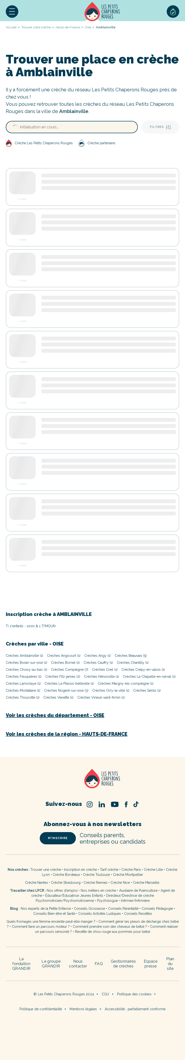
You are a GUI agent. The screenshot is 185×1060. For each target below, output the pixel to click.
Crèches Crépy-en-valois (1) (143, 669)
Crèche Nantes (36, 882)
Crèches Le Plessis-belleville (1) (69, 683)
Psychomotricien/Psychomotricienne (65, 901)
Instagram (90, 804)
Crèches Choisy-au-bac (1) (26, 669)
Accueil (102, 11)
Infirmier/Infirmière (135, 901)
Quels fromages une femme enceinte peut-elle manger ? (51, 921)
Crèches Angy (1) (97, 656)
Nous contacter (78, 963)
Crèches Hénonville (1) (101, 676)
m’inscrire (58, 838)
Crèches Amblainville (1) (24, 656)
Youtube (115, 804)
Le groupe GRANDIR (50, 963)
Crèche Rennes (95, 882)
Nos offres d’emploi (62, 890)
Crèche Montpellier (128, 875)
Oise (88, 27)
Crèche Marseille (146, 882)
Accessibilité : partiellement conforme (135, 1009)
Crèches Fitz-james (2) (62, 676)
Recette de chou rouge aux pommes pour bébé (112, 932)
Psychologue (107, 901)
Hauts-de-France (68, 27)
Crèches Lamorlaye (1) (23, 683)
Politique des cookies (134, 994)
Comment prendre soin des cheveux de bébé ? (110, 926)
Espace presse (151, 963)
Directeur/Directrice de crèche (130, 895)
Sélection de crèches (173, 11)
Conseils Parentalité (123, 908)
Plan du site (170, 964)
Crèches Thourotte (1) (23, 697)
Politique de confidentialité (41, 1009)
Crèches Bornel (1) (65, 663)
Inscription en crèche (80, 870)
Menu (12, 11)
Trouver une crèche (45, 870)
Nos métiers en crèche (98, 890)
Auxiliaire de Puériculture (138, 890)
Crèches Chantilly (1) (133, 663)
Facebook (126, 804)
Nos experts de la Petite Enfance (46, 908)
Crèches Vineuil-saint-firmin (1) (101, 697)
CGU (105, 994)
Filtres (160, 127)
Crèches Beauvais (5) (131, 656)
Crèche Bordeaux (66, 875)
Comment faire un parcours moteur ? (41, 926)
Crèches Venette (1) (58, 697)
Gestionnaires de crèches (123, 963)
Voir (23, 199)
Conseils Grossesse (89, 908)
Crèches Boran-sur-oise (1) (26, 663)
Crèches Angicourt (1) (63, 656)
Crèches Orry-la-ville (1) (110, 690)
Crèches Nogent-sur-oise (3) (66, 690)
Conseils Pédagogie (157, 908)
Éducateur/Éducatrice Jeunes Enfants (74, 895)
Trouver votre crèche (36, 27)
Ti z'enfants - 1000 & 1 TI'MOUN (30, 626)
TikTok (136, 804)
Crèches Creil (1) (105, 669)
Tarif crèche (109, 870)
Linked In (102, 804)
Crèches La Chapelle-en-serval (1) (149, 676)
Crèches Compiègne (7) (69, 669)
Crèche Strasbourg (65, 882)
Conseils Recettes (138, 914)
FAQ (99, 963)
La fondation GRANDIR (21, 964)
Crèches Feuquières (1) (23, 676)
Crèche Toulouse (96, 875)
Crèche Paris (131, 870)
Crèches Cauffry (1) (98, 663)
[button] (12, 11)
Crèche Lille (153, 870)
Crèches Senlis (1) (147, 690)
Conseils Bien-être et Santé (54, 914)
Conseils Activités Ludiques (99, 914)
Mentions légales (83, 1009)
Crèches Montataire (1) (23, 690)
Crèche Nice (120, 882)
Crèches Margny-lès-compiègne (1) (125, 683)
